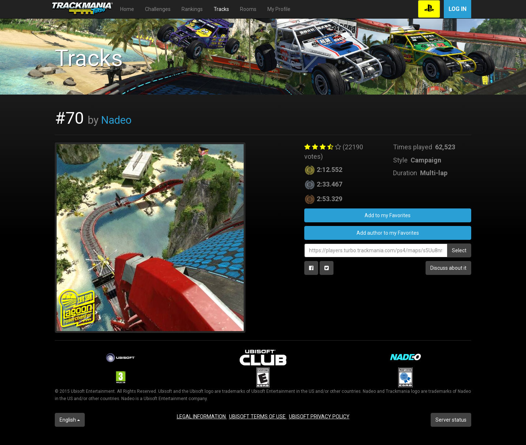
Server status (450, 420)
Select (459, 250)
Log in (457, 8)
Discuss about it (448, 268)
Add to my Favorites (388, 215)
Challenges (158, 9)
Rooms (248, 9)
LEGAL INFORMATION (202, 416)
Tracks (221, 9)
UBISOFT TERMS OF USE (258, 416)
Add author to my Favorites (388, 233)
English (70, 420)
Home (127, 9)
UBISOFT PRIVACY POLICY (319, 416)
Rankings (192, 9)
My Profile (278, 9)
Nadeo (116, 120)
